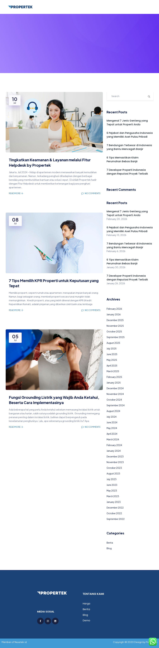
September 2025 (116, 337)
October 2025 (114, 331)
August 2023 (113, 473)
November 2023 (115, 462)
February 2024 (114, 445)
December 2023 (115, 456)
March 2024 (113, 439)
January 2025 (114, 382)
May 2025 (112, 359)
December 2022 (115, 507)
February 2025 (114, 376)
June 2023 (112, 484)
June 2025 (112, 354)
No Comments (90, 193)
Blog (109, 548)
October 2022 (114, 513)
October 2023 (114, 467)
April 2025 (112, 365)
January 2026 (114, 314)
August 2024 (113, 411)
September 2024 (116, 405)
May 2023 (112, 490)
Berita (110, 542)
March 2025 (113, 371)
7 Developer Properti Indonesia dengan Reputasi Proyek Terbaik (127, 171)
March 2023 (113, 496)
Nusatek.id (21, 641)
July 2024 (112, 416)
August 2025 (113, 342)
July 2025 (112, 348)
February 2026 (114, 308)
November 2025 (115, 325)
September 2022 (116, 518)
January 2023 (114, 501)
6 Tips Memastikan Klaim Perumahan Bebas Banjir (122, 159)
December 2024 (115, 388)
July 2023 (112, 479)
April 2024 (112, 433)
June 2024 (112, 422)
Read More (16, 193)
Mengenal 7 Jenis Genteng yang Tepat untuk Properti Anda (127, 122)
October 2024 (114, 399)
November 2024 (115, 393)
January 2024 (114, 450)
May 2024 (112, 428)
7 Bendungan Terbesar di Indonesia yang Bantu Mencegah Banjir (129, 147)
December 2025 (115, 320)
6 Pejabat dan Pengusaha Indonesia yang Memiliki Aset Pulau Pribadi (130, 135)
